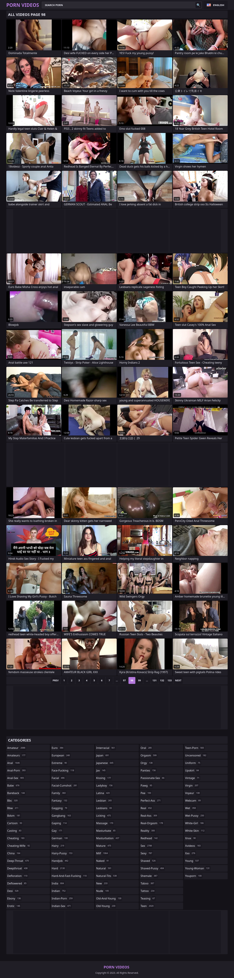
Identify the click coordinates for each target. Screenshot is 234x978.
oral (147, 747)
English (218, 5)
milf (102, 853)
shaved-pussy (153, 868)
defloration (17, 875)
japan (103, 755)
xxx (190, 853)
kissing (104, 778)
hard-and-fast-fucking (70, 875)
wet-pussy (195, 815)
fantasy (60, 800)
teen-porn (195, 747)
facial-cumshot (65, 785)
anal (14, 762)
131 (154, 680)
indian (59, 890)
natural (104, 868)
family (59, 793)
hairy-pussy (62, 853)
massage (105, 823)
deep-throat (18, 860)
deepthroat (17, 868)
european (61, 755)
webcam (193, 800)
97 (124, 680)
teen (147, 906)
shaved (148, 860)
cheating (16, 838)
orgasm (149, 755)
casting (14, 830)
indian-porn (62, 898)
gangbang (62, 815)
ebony (14, 898)
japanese (105, 762)
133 (170, 680)
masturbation (108, 838)
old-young (106, 906)
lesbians (104, 808)
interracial (106, 747)
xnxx (190, 838)
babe (13, 785)
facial (58, 778)
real (147, 808)
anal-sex (16, 778)
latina (103, 793)
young (192, 860)
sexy (147, 853)
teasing (148, 898)
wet (190, 808)
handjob (60, 860)
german (60, 838)
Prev (56, 680)
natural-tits (107, 875)
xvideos (193, 845)
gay (57, 830)
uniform (193, 762)
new (102, 883)
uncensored (196, 755)
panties (149, 770)
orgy (147, 762)
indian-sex (62, 906)
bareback (16, 793)
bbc (13, 800)
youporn (193, 875)
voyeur (192, 793)
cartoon (15, 823)
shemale (149, 875)
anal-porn (16, 770)
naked (103, 860)
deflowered (17, 883)
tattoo (148, 890)
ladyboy (104, 785)
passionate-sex (153, 778)
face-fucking (63, 770)
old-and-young (109, 898)
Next (178, 680)
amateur (16, 747)
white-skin (195, 830)
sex (147, 845)
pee (146, 793)
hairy (58, 845)
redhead (149, 838)
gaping (59, 823)
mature (104, 845)
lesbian (104, 800)
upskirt (192, 770)
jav (101, 770)
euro (58, 747)
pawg (147, 785)
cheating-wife (19, 845)
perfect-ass (151, 800)
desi (13, 890)
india (58, 883)
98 (132, 680)
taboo (148, 883)
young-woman (198, 868)
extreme (60, 762)
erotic (14, 906)
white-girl (194, 823)
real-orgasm (152, 823)
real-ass (149, 815)
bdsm (14, 815)
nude (103, 890)
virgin (192, 785)
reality (148, 830)
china (14, 853)
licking (104, 815)
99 (139, 680)
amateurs (16, 755)
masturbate (106, 830)
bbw (13, 808)
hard (59, 868)
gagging (60, 808)
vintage (192, 778)
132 (162, 680)
